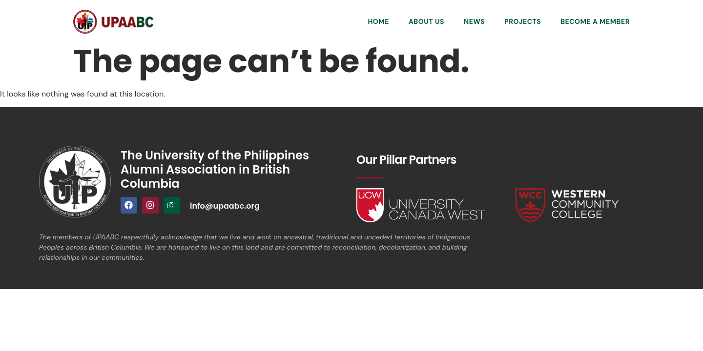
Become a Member (595, 21)
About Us (426, 21)
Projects (522, 21)
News (474, 21)
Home (378, 21)
